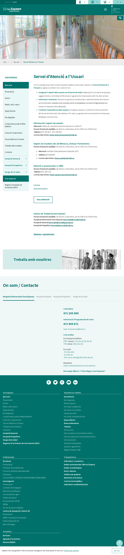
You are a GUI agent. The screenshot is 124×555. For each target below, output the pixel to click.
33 (82, 341)
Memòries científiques (11, 491)
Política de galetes (71, 550)
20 (76, 341)
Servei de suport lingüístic (13, 507)
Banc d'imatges (9, 524)
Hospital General (43, 301)
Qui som (16, 62)
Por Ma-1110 (69, 352)
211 (81, 344)
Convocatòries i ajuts (11, 494)
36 (88, 341)
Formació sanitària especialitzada (16, 471)
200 (74, 344)
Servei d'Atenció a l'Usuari (33, 62)
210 (78, 344)
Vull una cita (68, 430)
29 (79, 341)
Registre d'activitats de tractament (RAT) (13, 186)
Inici (5, 62)
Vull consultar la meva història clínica (78, 433)
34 (85, 341)
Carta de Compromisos (13, 133)
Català (14, 2)
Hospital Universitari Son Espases (18, 301)
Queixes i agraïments (72, 446)
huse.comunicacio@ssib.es (74, 329)
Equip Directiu (10, 111)
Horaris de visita (70, 413)
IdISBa (5, 504)
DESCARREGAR (43, 199)
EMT (65, 341)
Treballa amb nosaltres (13, 146)
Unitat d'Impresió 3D (11, 521)
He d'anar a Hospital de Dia (74, 416)
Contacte (8, 152)
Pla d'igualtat (10, 117)
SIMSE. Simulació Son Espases (14, 517)
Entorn (7, 98)
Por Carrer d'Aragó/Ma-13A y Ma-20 (78, 357)
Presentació (9, 92)
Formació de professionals (13, 468)
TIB (64, 344)
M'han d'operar (70, 403)
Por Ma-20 (68, 355)
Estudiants (7, 474)
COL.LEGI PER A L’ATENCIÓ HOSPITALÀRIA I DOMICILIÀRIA (24, 477)
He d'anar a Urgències (72, 406)
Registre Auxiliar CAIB (72, 450)
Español (7, 2)
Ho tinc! (117, 550)
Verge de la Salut (80, 301)
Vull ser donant (70, 440)
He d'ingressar (69, 400)
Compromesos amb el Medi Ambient (15, 125)
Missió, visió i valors (12, 104)
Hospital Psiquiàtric (62, 301)
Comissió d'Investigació (12, 487)
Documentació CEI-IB (11, 501)
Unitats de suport (10, 497)
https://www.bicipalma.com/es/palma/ (79, 365)
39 (91, 341)
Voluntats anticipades (72, 443)
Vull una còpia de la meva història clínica (79, 436)
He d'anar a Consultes (72, 410)
